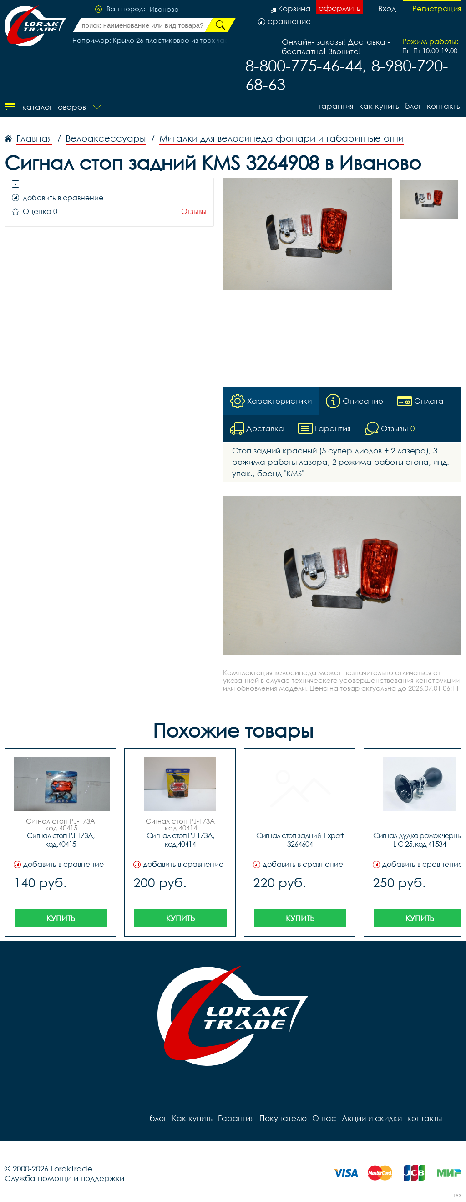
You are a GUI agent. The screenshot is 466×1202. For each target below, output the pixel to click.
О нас (324, 1118)
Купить (60, 918)
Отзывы (194, 211)
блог (413, 106)
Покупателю (283, 1118)
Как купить (379, 106)
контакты (444, 106)
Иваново (164, 9)
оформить (339, 8)
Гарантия (336, 106)
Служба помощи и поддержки (64, 1178)
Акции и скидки (372, 1118)
